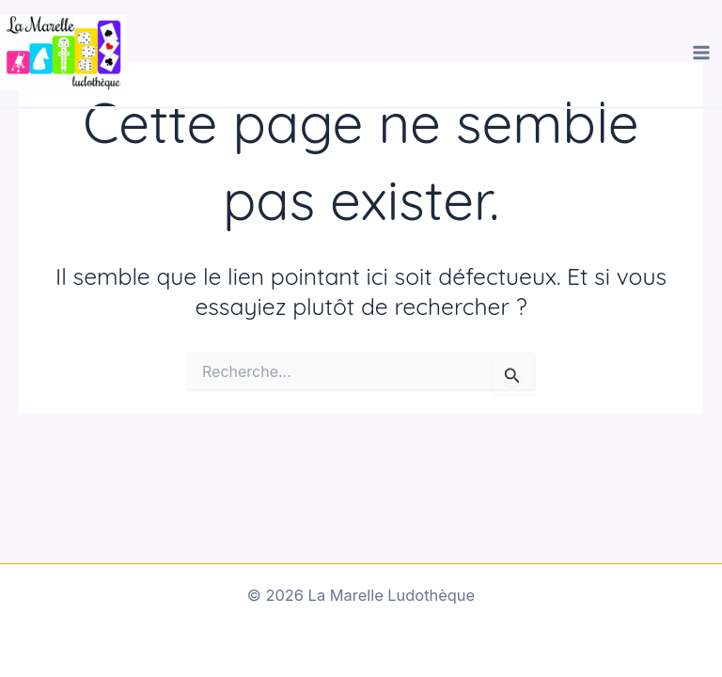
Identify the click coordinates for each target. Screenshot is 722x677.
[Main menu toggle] (701, 53)
